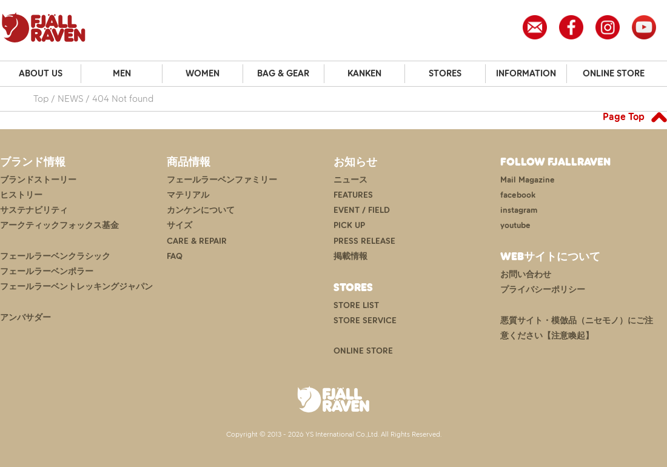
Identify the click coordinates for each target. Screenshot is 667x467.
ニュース (350, 180)
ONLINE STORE (614, 73)
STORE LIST (356, 305)
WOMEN (203, 73)
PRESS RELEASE (364, 241)
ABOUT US (40, 73)
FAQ (175, 256)
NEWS (70, 98)
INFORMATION (526, 73)
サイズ (179, 225)
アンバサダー (25, 317)
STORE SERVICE (365, 320)
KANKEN (364, 73)
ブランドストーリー (38, 180)
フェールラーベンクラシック (55, 256)
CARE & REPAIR (197, 241)
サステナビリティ (34, 210)
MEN (122, 73)
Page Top (624, 116)
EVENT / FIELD (362, 210)
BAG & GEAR (283, 73)
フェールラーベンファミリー (222, 180)
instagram (518, 210)
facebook (517, 195)
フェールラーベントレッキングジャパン (76, 286)
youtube (515, 225)
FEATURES (353, 195)
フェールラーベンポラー (46, 271)
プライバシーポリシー (542, 289)
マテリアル (188, 195)
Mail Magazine (527, 180)
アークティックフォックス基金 (59, 225)
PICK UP (349, 225)
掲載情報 (350, 256)
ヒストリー (21, 195)
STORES (445, 73)
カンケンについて (201, 210)
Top (41, 98)
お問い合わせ (525, 274)
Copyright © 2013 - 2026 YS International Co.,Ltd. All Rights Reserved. (333, 434)
